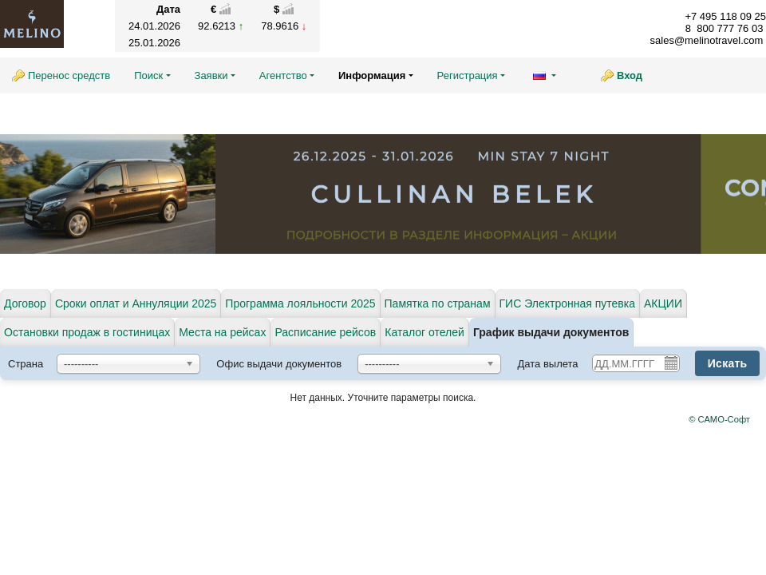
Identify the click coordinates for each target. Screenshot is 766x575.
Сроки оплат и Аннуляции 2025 (135, 303)
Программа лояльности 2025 (300, 303)
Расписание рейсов (325, 332)
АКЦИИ (663, 303)
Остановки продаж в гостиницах (87, 332)
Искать (728, 363)
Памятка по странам (438, 303)
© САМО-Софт (719, 419)
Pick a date (670, 362)
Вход (629, 75)
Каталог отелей (424, 332)
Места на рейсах (222, 332)
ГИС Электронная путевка (567, 303)
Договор (25, 303)
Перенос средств (69, 75)
